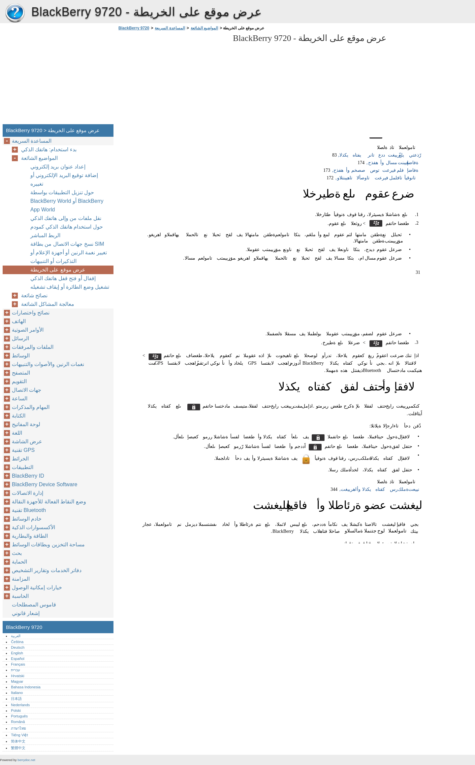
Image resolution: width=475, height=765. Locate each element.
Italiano (17, 693)
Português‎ (19, 716)
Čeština (17, 642)
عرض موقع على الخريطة (57, 270)
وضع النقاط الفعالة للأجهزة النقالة (49, 501)
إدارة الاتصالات (27, 493)
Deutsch (17, 647)
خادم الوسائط (27, 519)
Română (18, 722)
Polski (16, 710)
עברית (15, 670)
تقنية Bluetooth (29, 510)
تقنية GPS (23, 450)
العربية (15, 636)
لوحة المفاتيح (26, 424)
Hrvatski (17, 676)
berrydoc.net (26, 760)
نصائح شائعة (34, 295)
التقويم (19, 381)
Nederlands (20, 705)
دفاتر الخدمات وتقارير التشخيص (46, 570)
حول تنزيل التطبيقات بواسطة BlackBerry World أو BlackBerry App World (67, 201)
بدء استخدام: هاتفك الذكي (49, 149)
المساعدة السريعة (170, 28)
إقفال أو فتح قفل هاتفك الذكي (63, 278)
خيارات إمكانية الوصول (37, 587)
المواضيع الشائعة (204, 28)
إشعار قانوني (26, 613)
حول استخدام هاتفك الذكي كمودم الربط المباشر (66, 231)
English (17, 653)
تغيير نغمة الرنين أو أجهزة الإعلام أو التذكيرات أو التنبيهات (68, 257)
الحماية (19, 562)
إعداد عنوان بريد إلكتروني (57, 166)
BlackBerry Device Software (44, 484)
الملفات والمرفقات (32, 347)
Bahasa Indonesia (26, 687)
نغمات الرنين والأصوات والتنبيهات (48, 364)
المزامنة (21, 579)
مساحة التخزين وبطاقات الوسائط (48, 544)
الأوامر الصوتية (28, 330)
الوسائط (21, 355)
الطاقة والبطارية (30, 536)
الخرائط (20, 458)
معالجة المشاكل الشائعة (47, 304)
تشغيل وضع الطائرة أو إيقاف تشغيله (69, 287)
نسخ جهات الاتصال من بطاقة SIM (67, 244)
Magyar (17, 681)
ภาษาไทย (18, 728)
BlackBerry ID (28, 476)
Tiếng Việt (19, 735)
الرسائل (20, 338)
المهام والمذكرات (30, 407)
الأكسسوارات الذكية (33, 527)
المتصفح (21, 373)
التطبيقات (22, 467)
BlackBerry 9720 (15, 13)
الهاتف (19, 321)
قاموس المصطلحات (34, 604)
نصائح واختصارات (30, 312)
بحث (17, 553)
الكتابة (18, 416)
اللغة (17, 433)
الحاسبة (20, 596)
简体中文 (18, 741)
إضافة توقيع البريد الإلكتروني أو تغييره (64, 179)
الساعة (19, 398)
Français (18, 664)
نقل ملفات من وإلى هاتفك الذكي (65, 218)
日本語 (16, 699)
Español (17, 659)
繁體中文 (18, 748)
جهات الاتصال (26, 390)
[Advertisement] (172, 79)
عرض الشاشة (27, 441)
